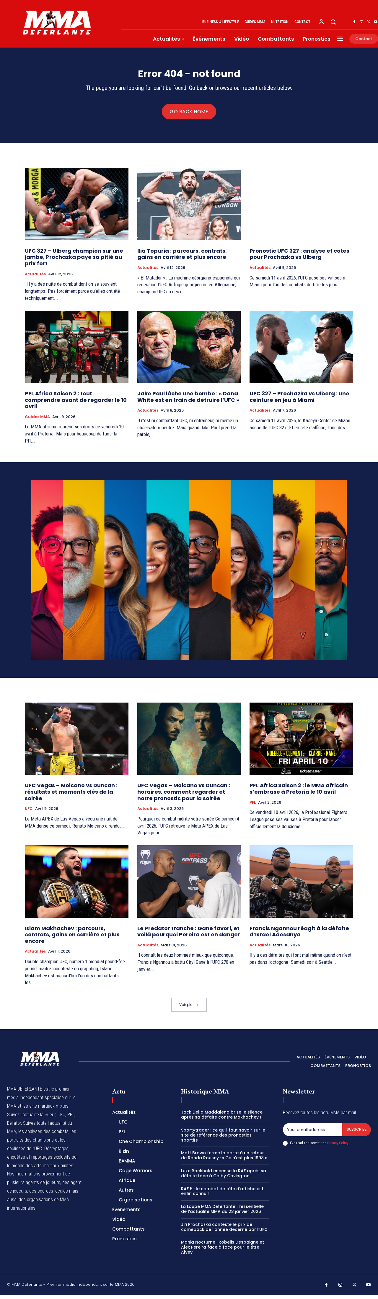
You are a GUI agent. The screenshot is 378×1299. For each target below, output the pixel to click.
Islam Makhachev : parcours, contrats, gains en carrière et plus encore (72, 938)
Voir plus (189, 1008)
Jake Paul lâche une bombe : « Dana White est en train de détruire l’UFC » (188, 400)
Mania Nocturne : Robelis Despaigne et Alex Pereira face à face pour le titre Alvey (222, 1251)
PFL (253, 806)
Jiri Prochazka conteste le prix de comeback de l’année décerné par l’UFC (224, 1230)
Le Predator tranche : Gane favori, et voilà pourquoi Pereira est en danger (188, 935)
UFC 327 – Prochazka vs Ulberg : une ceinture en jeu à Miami (299, 400)
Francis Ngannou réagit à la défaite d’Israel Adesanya (299, 935)
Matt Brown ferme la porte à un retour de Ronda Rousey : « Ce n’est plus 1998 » (224, 1159)
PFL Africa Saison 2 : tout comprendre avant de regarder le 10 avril (76, 404)
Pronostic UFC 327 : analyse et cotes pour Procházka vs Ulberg (299, 258)
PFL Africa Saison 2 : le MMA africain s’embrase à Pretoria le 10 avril (299, 792)
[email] (312, 1133)
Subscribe (356, 1133)
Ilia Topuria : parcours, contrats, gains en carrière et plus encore (182, 258)
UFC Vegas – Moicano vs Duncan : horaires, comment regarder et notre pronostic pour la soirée (183, 795)
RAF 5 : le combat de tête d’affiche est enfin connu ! (222, 1194)
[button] (333, 22)
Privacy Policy (337, 1147)
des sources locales (48, 1195)
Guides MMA (37, 420)
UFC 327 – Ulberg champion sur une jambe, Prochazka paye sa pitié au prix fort (74, 261)
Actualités (35, 277)
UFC (29, 812)
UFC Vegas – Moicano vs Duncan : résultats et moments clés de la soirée (71, 795)
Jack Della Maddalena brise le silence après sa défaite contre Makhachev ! (222, 1118)
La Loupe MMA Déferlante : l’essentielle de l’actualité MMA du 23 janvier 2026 (222, 1212)
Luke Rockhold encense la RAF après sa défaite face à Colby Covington (223, 1177)
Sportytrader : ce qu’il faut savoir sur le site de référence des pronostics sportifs (223, 1139)
